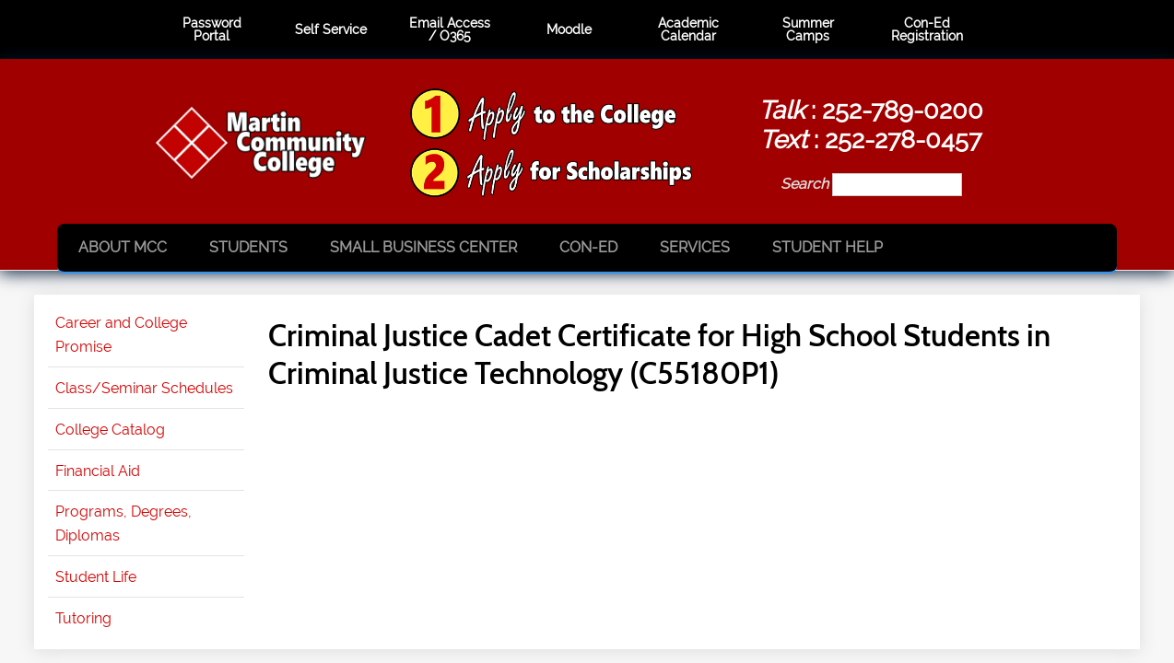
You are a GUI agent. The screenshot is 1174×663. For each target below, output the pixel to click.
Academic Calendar (688, 30)
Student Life (95, 577)
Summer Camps (808, 30)
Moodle (569, 29)
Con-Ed (588, 247)
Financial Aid (97, 471)
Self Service (331, 29)
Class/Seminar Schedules (144, 388)
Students (248, 247)
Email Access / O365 (449, 30)
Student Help (827, 247)
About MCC (122, 247)
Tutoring (83, 618)
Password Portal (211, 30)
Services (695, 247)
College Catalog (110, 429)
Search (806, 183)
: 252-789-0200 (870, 109)
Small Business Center (423, 247)
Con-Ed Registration (927, 30)
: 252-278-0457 (870, 139)
